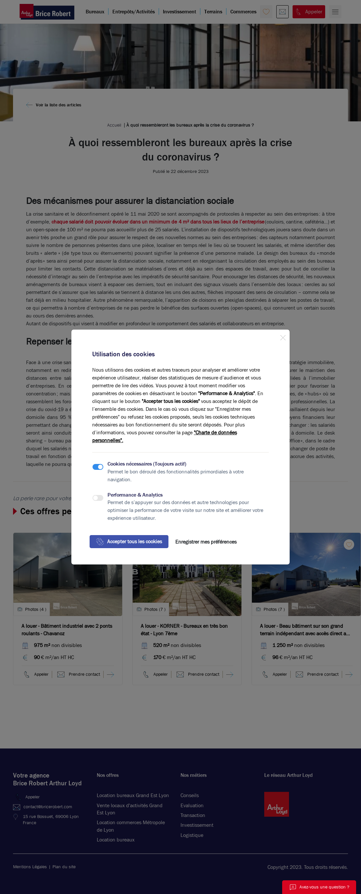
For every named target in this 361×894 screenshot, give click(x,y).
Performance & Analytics (135, 494)
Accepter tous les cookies (129, 542)
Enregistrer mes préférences (206, 541)
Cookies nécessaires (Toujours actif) (147, 463)
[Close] (282, 336)
